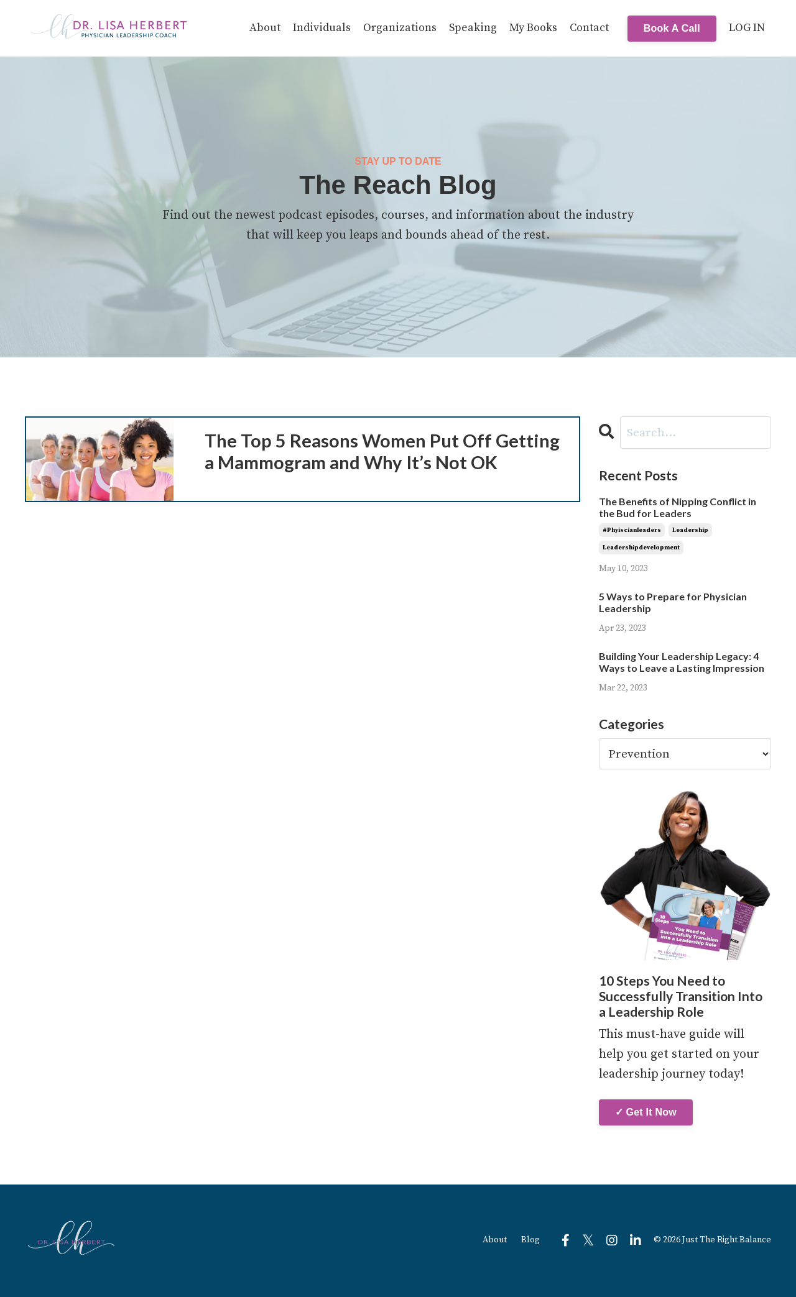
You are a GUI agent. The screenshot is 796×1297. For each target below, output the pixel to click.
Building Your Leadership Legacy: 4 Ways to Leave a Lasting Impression (681, 662)
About (264, 28)
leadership (690, 530)
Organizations (400, 28)
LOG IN (747, 28)
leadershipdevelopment (641, 548)
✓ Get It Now (646, 1112)
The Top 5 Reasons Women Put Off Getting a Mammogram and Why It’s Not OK (382, 470)
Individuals (322, 28)
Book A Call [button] (672, 27)
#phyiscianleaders (632, 530)
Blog (530, 1241)
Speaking (473, 28)
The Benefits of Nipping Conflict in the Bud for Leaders (677, 508)
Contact (589, 28)
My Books (533, 28)
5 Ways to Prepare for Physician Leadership (673, 603)
